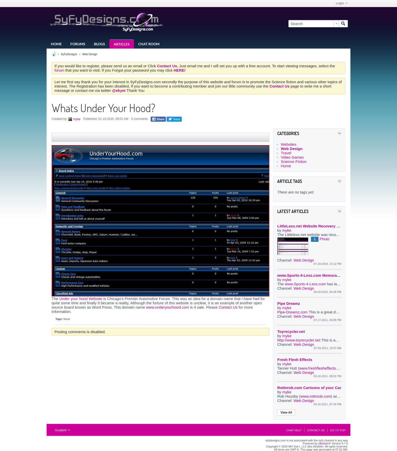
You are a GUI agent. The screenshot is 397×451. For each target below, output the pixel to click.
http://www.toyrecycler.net (298, 340)
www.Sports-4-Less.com (305, 284)
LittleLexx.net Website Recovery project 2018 (318, 226)
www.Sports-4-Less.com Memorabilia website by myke (326, 275)
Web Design (89, 54)
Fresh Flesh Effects (294, 359)
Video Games (292, 157)
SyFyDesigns (69, 54)
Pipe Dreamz (288, 303)
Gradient (62, 430)
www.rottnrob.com (316, 396)
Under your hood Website (80, 298)
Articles (122, 44)
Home (56, 44)
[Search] (313, 23)
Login (341, 3)
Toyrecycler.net (291, 331)
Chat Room (149, 44)
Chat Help (294, 430)
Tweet (174, 119)
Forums (77, 44)
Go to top (337, 430)
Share (158, 119)
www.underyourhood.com (167, 307)
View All (286, 412)
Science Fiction (294, 161)
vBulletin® (324, 443)
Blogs (99, 44)
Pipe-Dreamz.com (293, 312)
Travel (286, 153)
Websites (288, 144)
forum (59, 70)
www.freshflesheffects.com (321, 368)
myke (77, 119)
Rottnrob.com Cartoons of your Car (309, 387)
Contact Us (228, 307)
